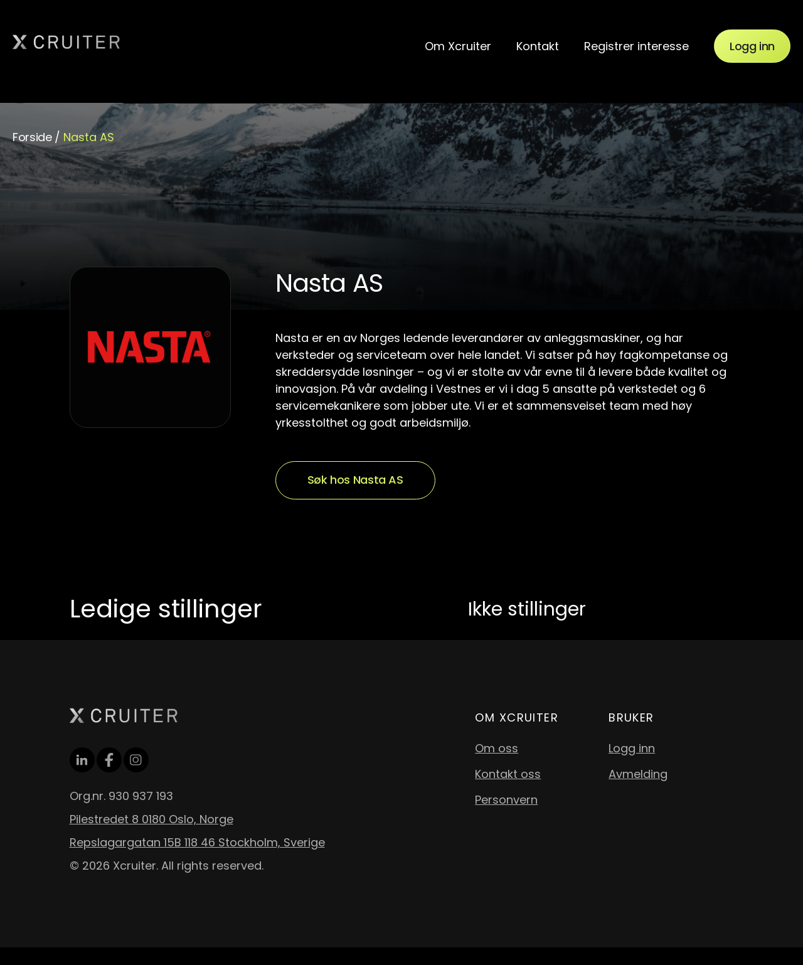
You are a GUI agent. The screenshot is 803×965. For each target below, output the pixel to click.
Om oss (496, 748)
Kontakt (537, 46)
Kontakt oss (508, 774)
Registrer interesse (636, 46)
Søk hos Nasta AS (355, 480)
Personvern (506, 800)
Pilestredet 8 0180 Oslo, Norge (151, 819)
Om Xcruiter (458, 46)
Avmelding (638, 774)
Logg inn (752, 46)
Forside (32, 137)
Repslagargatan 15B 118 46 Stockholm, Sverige (197, 842)
